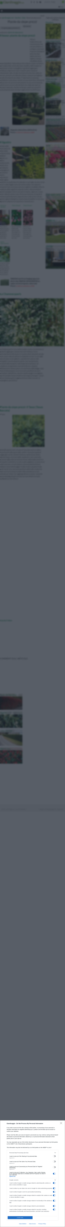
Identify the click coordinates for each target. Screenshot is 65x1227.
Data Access (32, 1223)
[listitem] (32, 1153)
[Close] (61, 1123)
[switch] (54, 1156)
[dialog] (32, 1173)
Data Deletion (22, 1223)
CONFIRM (20, 1217)
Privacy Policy (42, 1223)
